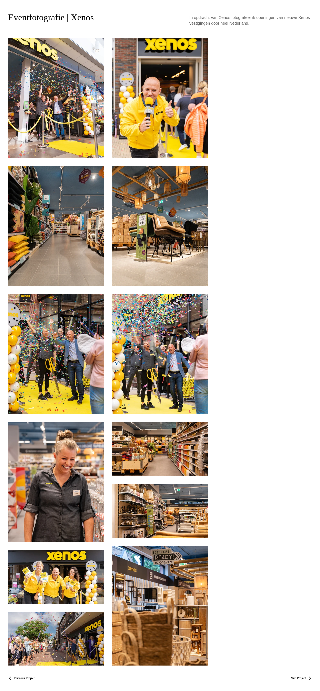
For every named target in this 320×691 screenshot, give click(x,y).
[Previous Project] (21, 678)
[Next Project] (301, 678)
